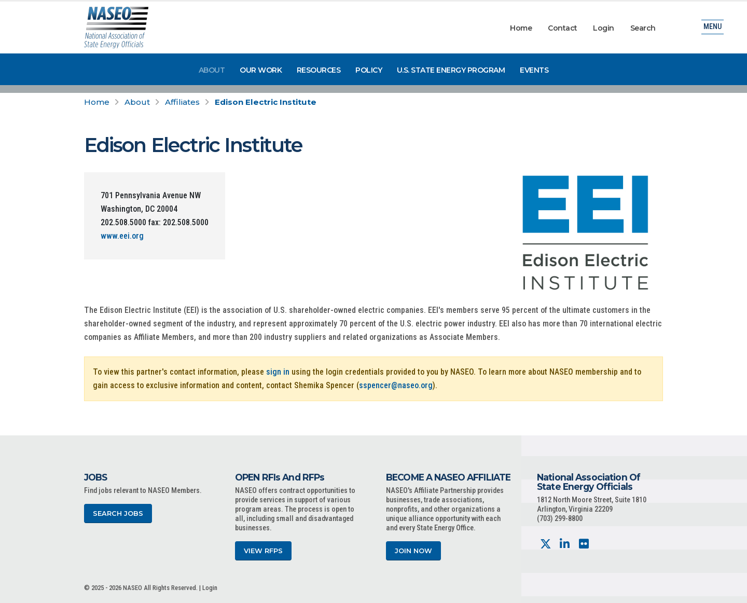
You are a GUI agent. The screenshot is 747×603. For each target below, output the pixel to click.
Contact (562, 28)
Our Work (261, 70)
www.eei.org (122, 236)
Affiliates (182, 102)
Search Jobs (118, 513)
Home (521, 28)
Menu (712, 28)
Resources (319, 70)
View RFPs (263, 551)
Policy (368, 70)
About (212, 70)
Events (534, 70)
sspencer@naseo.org (396, 385)
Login (603, 28)
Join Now (413, 551)
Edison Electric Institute (265, 102)
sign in (277, 372)
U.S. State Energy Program (451, 70)
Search (643, 28)
